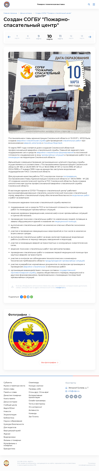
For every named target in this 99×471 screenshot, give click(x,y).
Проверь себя (35, 389)
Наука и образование (13, 421)
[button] (89, 37)
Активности (34, 410)
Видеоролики (10, 437)
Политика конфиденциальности (87, 464)
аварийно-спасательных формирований (56, 152)
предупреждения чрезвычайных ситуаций (65, 260)
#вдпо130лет (9, 408)
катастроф (37, 143)
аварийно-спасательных (35, 266)
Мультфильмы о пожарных (10, 444)
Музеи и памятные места (14, 385)
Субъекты (8, 382)
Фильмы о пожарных (12, 440)
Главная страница (10, 13)
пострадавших (70, 176)
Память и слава (10, 392)
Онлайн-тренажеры (37, 400)
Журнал (7, 434)
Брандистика (9, 448)
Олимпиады (34, 382)
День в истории (26, 13)
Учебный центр (10, 405)
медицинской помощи (65, 221)
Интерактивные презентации (35, 396)
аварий (27, 143)
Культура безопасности (14, 424)
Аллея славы (9, 389)
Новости (7, 411)
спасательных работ (73, 140)
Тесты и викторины (37, 404)
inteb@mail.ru (61, 287)
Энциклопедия (10, 414)
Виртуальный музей (12, 430)
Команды (33, 413)
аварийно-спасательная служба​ (32, 140)
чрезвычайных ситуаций (53, 155)
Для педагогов (10, 427)
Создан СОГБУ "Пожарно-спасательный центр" (53, 13)
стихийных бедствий (54, 143)
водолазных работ (81, 195)
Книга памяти (9, 398)
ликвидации (17, 157)
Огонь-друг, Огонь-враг (39, 392)
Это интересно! (35, 407)
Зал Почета (33, 416)
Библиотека (9, 418)
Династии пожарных (12, 395)
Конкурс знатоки (36, 385)
